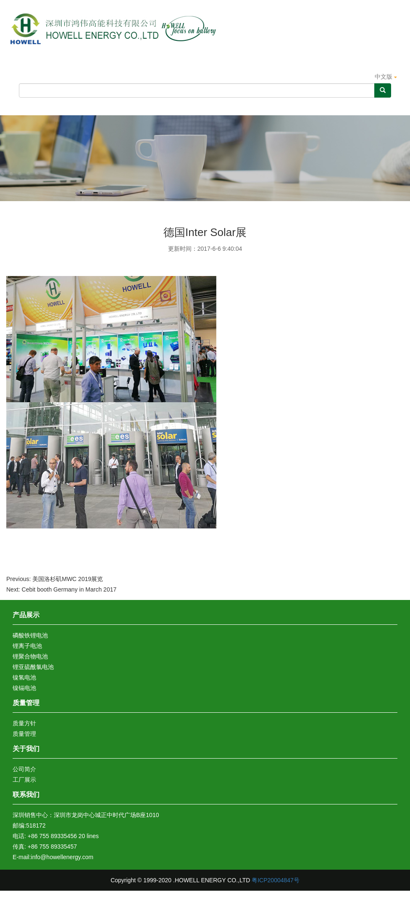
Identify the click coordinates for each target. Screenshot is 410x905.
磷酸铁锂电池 (30, 635)
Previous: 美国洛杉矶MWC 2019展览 (54, 579)
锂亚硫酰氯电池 (33, 666)
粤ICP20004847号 (276, 880)
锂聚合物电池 (30, 656)
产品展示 (135, 106)
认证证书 (262, 106)
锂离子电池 (27, 645)
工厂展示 (24, 779)
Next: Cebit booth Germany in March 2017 (61, 589)
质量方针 (24, 723)
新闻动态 (326, 106)
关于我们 (72, 106)
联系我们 (26, 794)
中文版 (386, 76)
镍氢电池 (24, 677)
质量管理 (199, 106)
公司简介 (24, 769)
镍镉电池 (24, 688)
